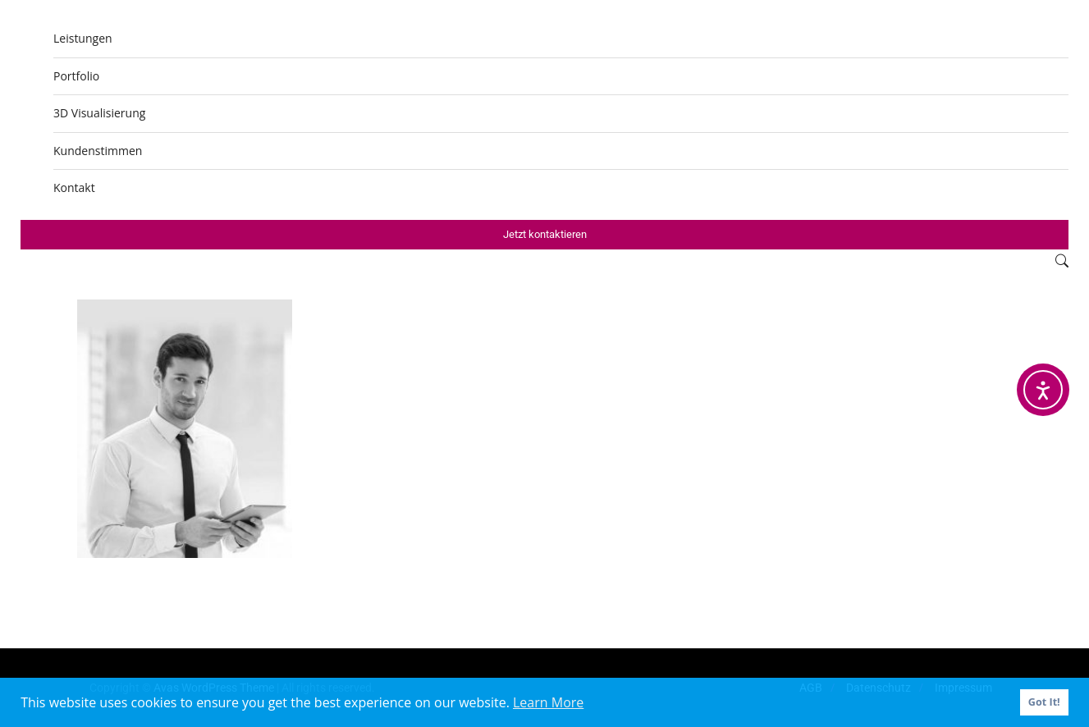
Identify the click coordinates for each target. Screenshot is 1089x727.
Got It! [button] (1044, 702)
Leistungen (82, 38)
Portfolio (76, 76)
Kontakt (74, 187)
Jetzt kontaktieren (545, 234)
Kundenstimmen (97, 150)
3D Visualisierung (99, 113)
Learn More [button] (548, 702)
